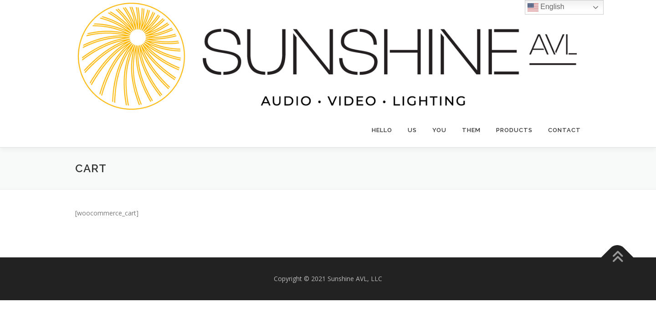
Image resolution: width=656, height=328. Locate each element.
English (546, 7)
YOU (439, 130)
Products (514, 130)
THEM (471, 130)
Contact (564, 130)
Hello (382, 130)
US (412, 130)
